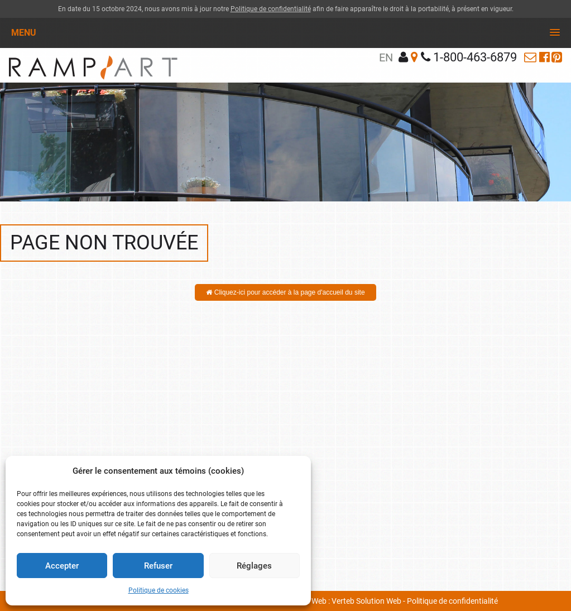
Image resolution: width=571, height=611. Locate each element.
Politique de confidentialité (271, 9)
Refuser (158, 566)
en (386, 57)
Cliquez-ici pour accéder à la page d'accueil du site (285, 292)
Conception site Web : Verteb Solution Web (328, 600)
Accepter (62, 566)
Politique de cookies (158, 590)
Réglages (254, 566)
